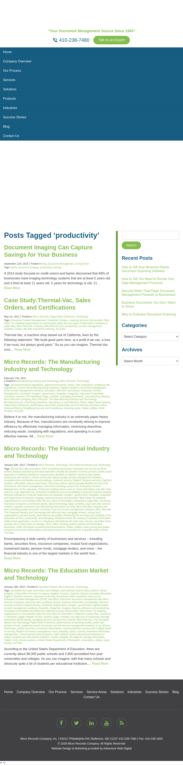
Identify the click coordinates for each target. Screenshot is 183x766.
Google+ (64, 320)
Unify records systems (24, 640)
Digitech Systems (69, 388)
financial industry (102, 492)
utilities (94, 408)
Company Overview (17, 61)
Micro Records (40, 316)
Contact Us (11, 136)
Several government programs (36, 634)
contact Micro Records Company (31, 593)
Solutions (9, 89)
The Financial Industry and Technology (89, 465)
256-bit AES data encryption (26, 469)
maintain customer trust (26, 506)
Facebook (52, 320)
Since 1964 (52, 524)
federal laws (60, 605)
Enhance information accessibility (80, 602)
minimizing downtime (36, 402)
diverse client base (37, 483)
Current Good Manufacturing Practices (38, 388)
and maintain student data (75, 590)
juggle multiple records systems (35, 617)
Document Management (61, 264)
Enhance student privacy (27, 605)
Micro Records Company (30, 326)
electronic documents (68, 390)
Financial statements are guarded (45, 495)
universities (87, 640)
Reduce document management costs (36, 631)
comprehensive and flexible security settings (28, 480)
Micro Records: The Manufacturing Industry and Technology (64, 399)
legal (45, 396)
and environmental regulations (27, 385)
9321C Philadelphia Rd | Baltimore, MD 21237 (89, 738)
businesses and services (17, 477)
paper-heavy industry (99, 402)
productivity (46, 267)
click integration (84, 385)
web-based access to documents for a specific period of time (75, 530)
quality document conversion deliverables (39, 628)
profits (88, 623)
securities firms (102, 521)
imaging (39, 498)
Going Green (82, 264)
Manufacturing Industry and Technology (37, 381)
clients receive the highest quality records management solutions (67, 477)
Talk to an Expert (111, 40)
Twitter (18, 329)
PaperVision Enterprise (62, 316)
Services (9, 80)
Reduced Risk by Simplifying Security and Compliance (33, 408)
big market (94, 474)
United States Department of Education (59, 640)
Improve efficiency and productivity (90, 608)
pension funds (27, 515)
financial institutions (14, 495)
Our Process (12, 71)
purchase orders (98, 405)
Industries (10, 108)
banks (14, 267)
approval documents (55, 385)
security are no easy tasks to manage (24, 524)
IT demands (10, 617)
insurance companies (15, 504)
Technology (82, 316)
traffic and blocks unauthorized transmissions (40, 527)
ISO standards (34, 396)
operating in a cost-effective (63, 402)
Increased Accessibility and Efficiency (24, 611)
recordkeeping (46, 518)
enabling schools (51, 602)
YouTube (60, 329)
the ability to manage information (86, 637)
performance (63, 623)
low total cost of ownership (85, 617)
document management (93, 388)
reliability (63, 631)
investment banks (37, 504)
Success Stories (14, 117)
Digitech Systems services (87, 480)
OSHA (83, 402)
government (48, 393)
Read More (12, 288)
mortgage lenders (76, 512)
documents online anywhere (71, 596)
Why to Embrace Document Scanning (149, 314)
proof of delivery (79, 405)
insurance (9, 396)
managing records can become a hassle (53, 620)
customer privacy (62, 480)
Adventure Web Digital (117, 748)
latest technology (58, 504)
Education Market (47, 587)
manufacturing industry (97, 396)
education (50, 390)
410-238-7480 (127, 738)
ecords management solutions (27, 390)
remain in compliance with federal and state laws (57, 521)
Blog (6, 126)
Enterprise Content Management (28, 320)
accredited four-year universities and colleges (35, 590)
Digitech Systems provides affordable (91, 593)
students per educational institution (31, 637)
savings (57, 267)
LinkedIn (54, 396)
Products (9, 98)
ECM (7, 390)
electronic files (33, 602)
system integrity (59, 637)
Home (7, 52)
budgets (8, 593)
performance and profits (43, 405)
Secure (89, 521)
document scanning (54, 486)
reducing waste (72, 408)
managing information (71, 396)
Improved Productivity (91, 393)
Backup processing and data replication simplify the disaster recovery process (55, 471)
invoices (20, 396)
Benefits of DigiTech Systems (71, 474)
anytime (94, 590)
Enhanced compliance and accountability (58, 492)
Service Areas (97, 692)
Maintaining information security (58, 506)
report (72, 631)
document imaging (28, 267)
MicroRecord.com (54, 326)
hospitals (61, 393)
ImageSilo (73, 393)
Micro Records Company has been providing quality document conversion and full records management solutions (55, 508)
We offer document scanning (38, 329)
